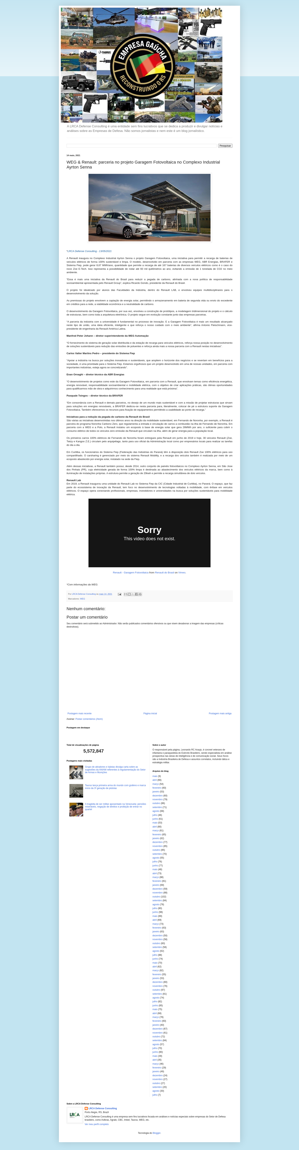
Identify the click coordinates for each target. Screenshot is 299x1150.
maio (155, 776)
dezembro (158, 795)
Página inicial (150, 713)
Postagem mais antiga (220, 713)
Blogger (157, 1133)
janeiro (156, 791)
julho (155, 815)
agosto (156, 811)
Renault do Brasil (164, 572)
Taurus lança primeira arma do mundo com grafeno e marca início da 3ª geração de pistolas (115, 786)
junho (155, 819)
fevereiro (157, 787)
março (156, 784)
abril (155, 780)
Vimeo (181, 572)
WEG (82, 599)
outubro (156, 803)
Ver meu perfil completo (97, 1124)
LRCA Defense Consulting (102, 1108)
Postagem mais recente (80, 713)
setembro (157, 807)
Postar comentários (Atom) (89, 719)
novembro (158, 799)
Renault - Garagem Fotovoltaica (131, 572)
